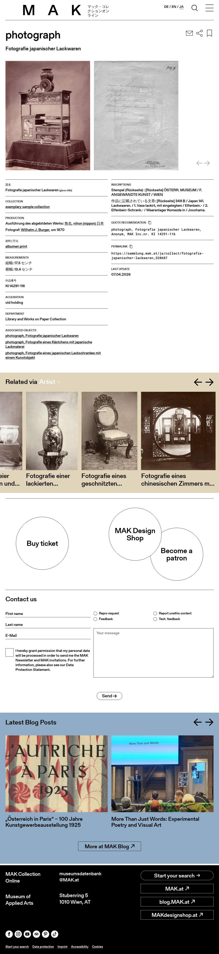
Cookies (100, 946)
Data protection (45, 946)
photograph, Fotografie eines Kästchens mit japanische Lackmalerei (48, 344)
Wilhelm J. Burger (35, 230)
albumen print (16, 246)
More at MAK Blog (109, 848)
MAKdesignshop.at (177, 915)
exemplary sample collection (27, 207)
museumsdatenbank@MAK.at (81, 877)
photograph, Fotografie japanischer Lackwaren (42, 335)
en (174, 7)
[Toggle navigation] (210, 9)
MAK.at (177, 889)
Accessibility (82, 946)
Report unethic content (175, 613)
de (166, 7)
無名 (68, 223)
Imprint (64, 946)
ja (181, 7)
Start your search (177, 875)
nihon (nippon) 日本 (88, 223)
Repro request (109, 613)
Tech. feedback (169, 619)
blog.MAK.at (177, 902)
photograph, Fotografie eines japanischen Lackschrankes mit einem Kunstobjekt (53, 355)
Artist (47, 381)
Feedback (106, 619)
